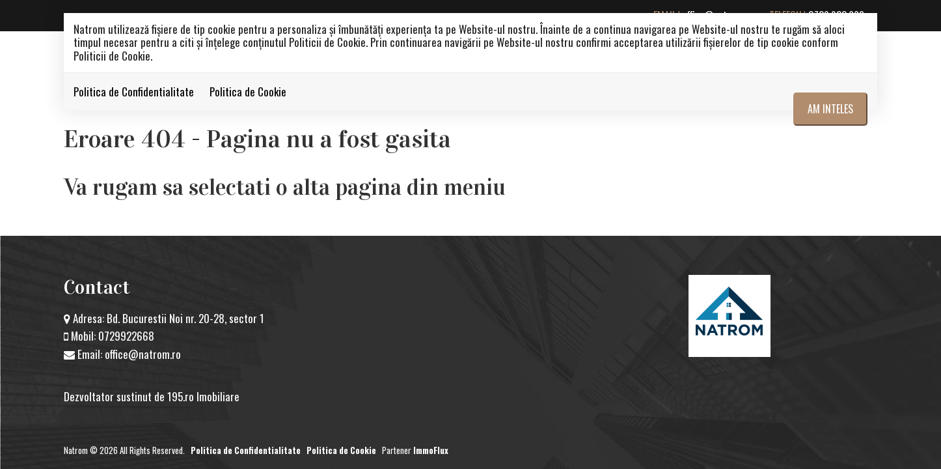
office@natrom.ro (143, 354)
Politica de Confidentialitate (134, 91)
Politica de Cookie (248, 91)
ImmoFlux (430, 450)
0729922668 (126, 336)
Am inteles (830, 109)
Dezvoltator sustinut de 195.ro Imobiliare (151, 396)
